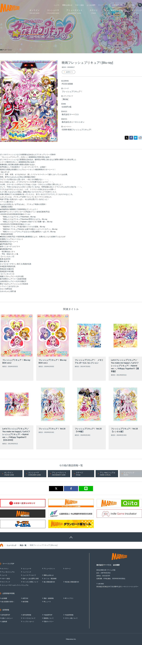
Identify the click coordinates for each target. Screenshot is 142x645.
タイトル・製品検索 (50, 578)
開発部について (49, 618)
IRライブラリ (69, 598)
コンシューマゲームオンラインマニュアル (14, 585)
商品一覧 (23, 545)
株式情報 (25, 601)
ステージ (68, 568)
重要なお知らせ (67, 5)
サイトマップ (102, 5)
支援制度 (4, 621)
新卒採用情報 (27, 615)
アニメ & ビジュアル (8, 572)
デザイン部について (71, 618)
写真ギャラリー (49, 621)
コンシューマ (27, 568)
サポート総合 (79, 5)
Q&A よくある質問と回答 (31, 578)
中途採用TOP (48, 615)
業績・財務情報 (49, 598)
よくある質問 (91, 5)
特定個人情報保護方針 (72, 582)
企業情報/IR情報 (117, 5)
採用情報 (131, 5)
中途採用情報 (69, 615)
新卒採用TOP (5, 615)
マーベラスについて (29, 618)
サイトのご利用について (30, 582)
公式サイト (69, 72)
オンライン (5, 568)
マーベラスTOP (8, 564)
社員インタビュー (7, 618)
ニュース (56, 5)
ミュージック (11, 545)
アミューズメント (49, 568)
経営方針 (25, 598)
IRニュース (47, 601)
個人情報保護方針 (49, 582)
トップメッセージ (28, 621)
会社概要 (4, 598)
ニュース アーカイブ (29, 575)
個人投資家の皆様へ (7, 601)
